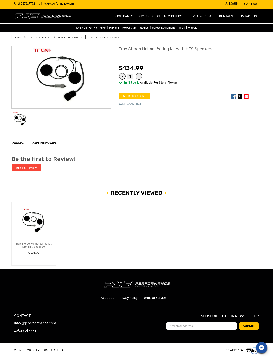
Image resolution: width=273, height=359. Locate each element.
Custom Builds (169, 16)
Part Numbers (44, 143)
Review (17, 143)
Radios (144, 27)
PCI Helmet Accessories (104, 37)
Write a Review (26, 167)
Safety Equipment (163, 27)
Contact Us (247, 16)
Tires (181, 27)
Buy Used (145, 16)
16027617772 (25, 330)
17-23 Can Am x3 (86, 27)
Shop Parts (123, 16)
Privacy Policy (128, 298)
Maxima (114, 27)
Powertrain (129, 27)
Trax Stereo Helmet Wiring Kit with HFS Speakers (33, 245)
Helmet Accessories (70, 37)
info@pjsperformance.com (35, 323)
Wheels (192, 27)
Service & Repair (201, 16)
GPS (103, 27)
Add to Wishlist (130, 104)
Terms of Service (154, 298)
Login (231, 3)
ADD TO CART (135, 96)
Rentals (226, 16)
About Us (107, 298)
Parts (18, 37)
